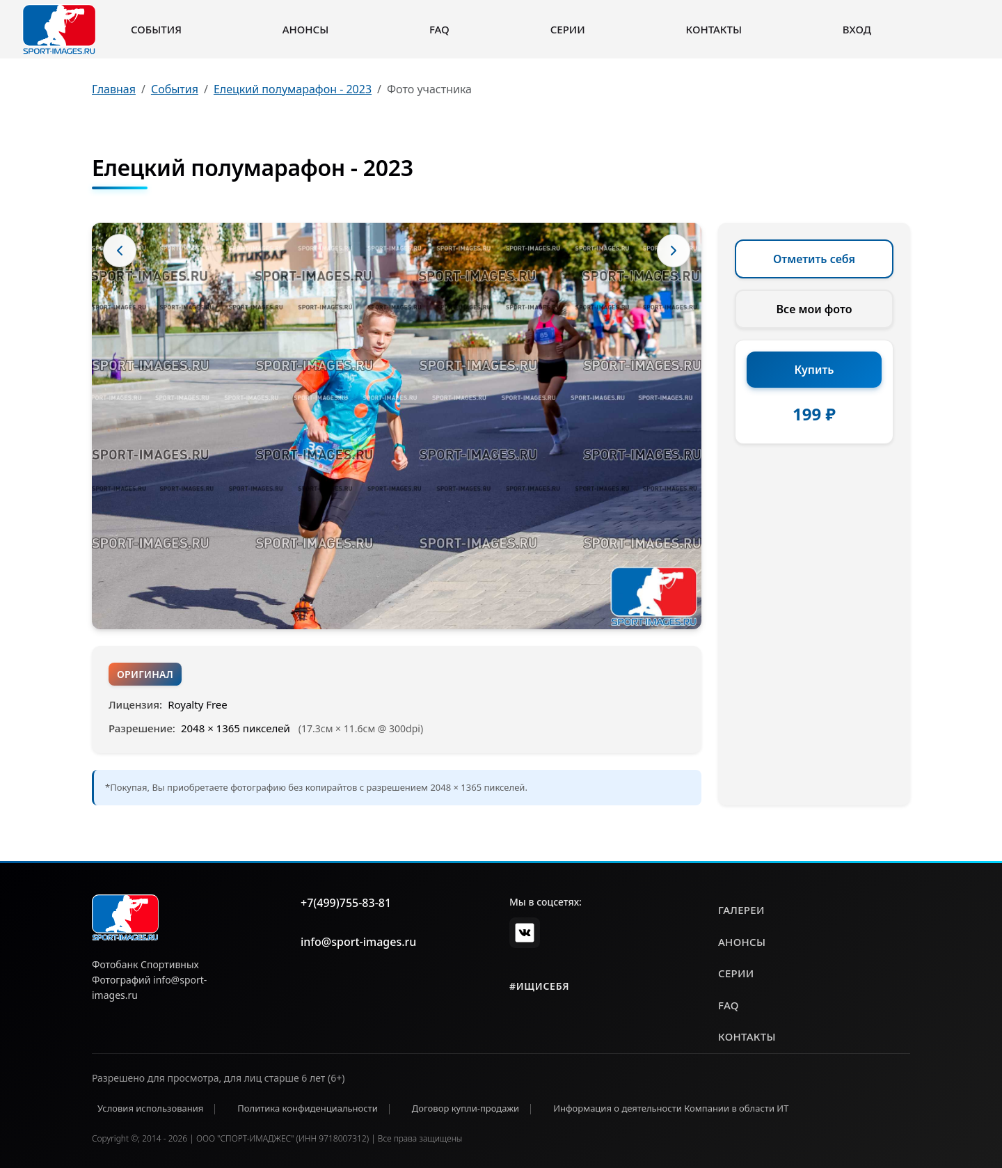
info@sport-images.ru (358, 941)
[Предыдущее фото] (119, 250)
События (156, 29)
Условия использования (150, 1108)
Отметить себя (814, 259)
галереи (741, 910)
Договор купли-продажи (465, 1108)
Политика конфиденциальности (307, 1108)
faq (728, 1005)
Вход (857, 29)
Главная (114, 89)
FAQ (439, 29)
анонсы (741, 942)
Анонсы (306, 29)
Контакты (714, 29)
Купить (814, 369)
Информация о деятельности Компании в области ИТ (670, 1108)
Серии (567, 29)
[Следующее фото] (673, 250)
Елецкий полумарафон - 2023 (293, 89)
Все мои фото (814, 309)
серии (736, 973)
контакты (747, 1036)
